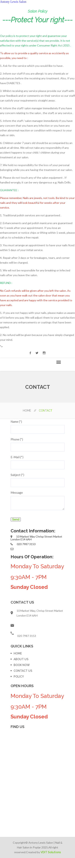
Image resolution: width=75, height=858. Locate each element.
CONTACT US (23, 670)
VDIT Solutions (51, 852)
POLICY (19, 676)
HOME (29, 410)
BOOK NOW (22, 665)
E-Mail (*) (17, 457)
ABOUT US (21, 659)
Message (17, 492)
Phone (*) (17, 439)
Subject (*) (17, 475)
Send (15, 519)
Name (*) (16, 421)
